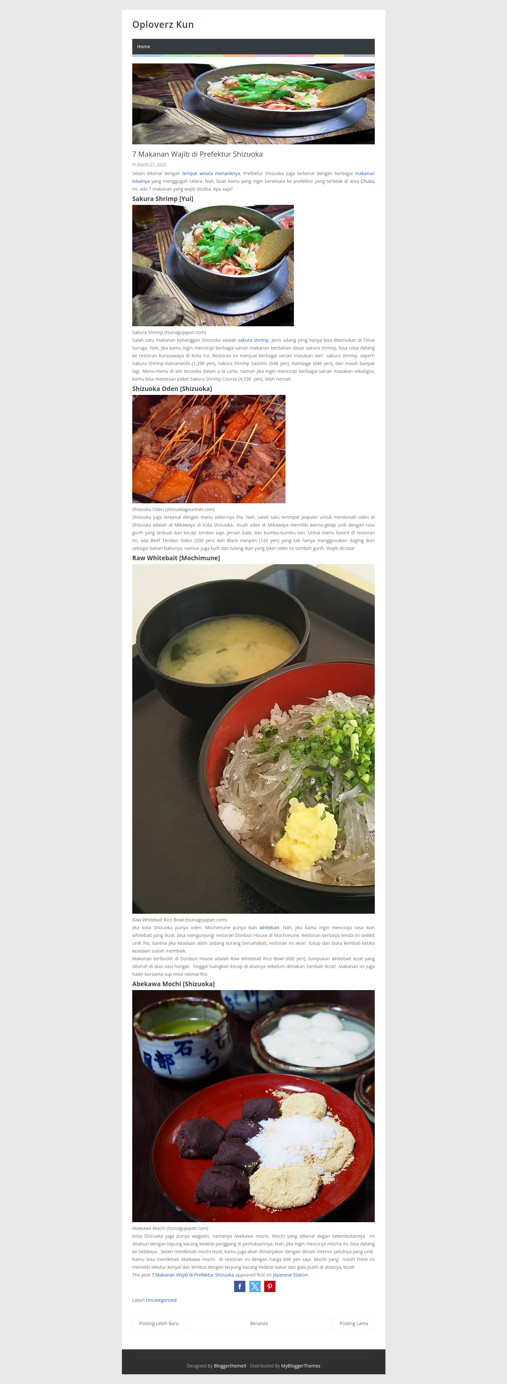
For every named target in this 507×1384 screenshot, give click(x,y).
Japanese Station (290, 1275)
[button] (239, 1286)
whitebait (269, 927)
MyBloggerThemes (300, 1366)
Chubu (368, 181)
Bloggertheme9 (230, 1366)
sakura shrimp (253, 340)
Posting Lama (354, 1323)
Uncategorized (161, 1300)
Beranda (259, 1323)
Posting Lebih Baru (159, 1323)
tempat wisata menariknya (211, 173)
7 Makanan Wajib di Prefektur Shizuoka (193, 1275)
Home (143, 46)
